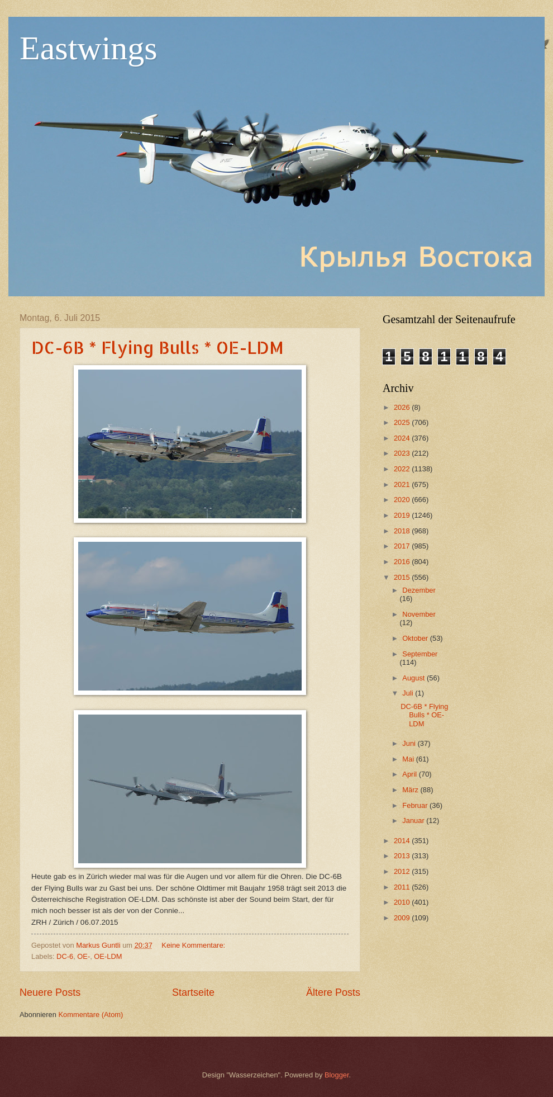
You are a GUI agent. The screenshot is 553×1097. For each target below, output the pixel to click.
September (419, 654)
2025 (403, 422)
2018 (403, 531)
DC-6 (64, 956)
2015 (403, 577)
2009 (403, 918)
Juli (408, 693)
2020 (403, 499)
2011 (403, 887)
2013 (403, 856)
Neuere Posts (50, 992)
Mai (409, 759)
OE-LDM (108, 956)
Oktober (416, 638)
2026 (403, 407)
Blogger (337, 1075)
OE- (83, 956)
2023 (403, 453)
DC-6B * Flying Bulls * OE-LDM (157, 347)
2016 (403, 561)
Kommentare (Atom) (90, 1014)
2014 (403, 840)
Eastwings (89, 48)
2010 (403, 902)
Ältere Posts (333, 992)
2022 (403, 469)
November (418, 614)
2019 (403, 515)
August (414, 678)
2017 (403, 546)
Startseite (193, 992)
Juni (409, 743)
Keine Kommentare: (194, 945)
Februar (416, 805)
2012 (403, 871)
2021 (403, 484)
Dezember (418, 590)
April (410, 774)
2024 (403, 438)
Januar (414, 820)
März (411, 790)
